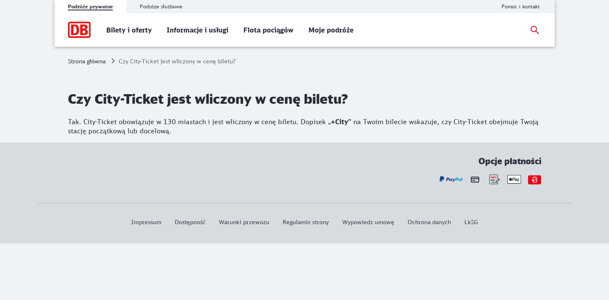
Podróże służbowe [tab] (161, 6)
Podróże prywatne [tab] (90, 6)
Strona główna (86, 61)
